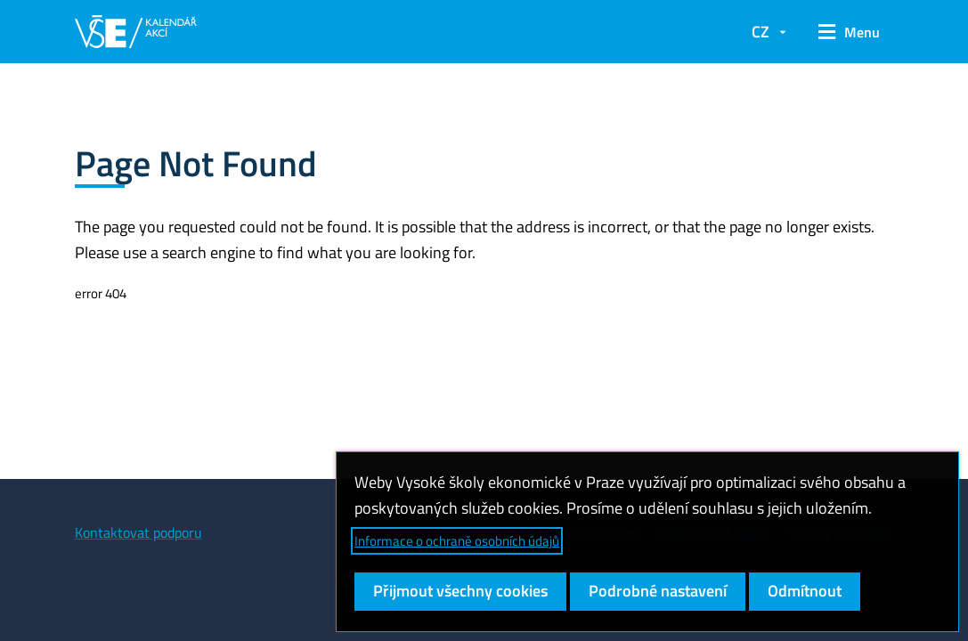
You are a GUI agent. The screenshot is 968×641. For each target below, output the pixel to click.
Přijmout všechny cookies (460, 591)
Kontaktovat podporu (138, 532)
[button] (849, 32)
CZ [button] (760, 32)
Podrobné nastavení (658, 591)
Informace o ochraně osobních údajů (456, 541)
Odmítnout (805, 591)
